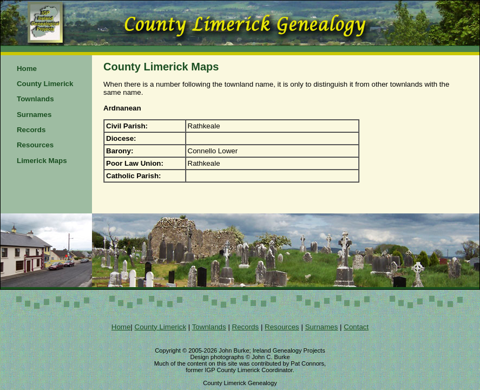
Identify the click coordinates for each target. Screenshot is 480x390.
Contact (356, 327)
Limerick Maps (42, 161)
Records (31, 130)
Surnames (34, 114)
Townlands (35, 99)
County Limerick (45, 84)
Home (27, 68)
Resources (35, 145)
